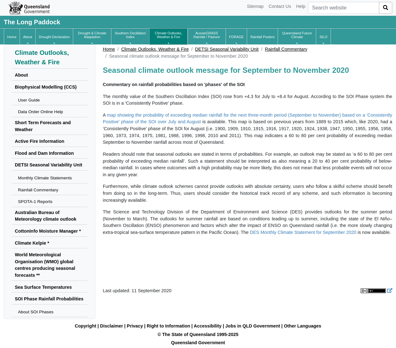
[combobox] (343, 8)
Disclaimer (111, 325)
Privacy (135, 325)
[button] (27, 36)
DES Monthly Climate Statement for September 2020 (303, 232)
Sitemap (255, 6)
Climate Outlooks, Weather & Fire (155, 49)
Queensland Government (198, 342)
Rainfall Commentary (286, 49)
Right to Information (168, 325)
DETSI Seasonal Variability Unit (226, 49)
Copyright (85, 325)
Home (109, 49)
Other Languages (302, 325)
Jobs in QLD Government (253, 325)
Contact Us (280, 6)
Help (300, 6)
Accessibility (208, 325)
